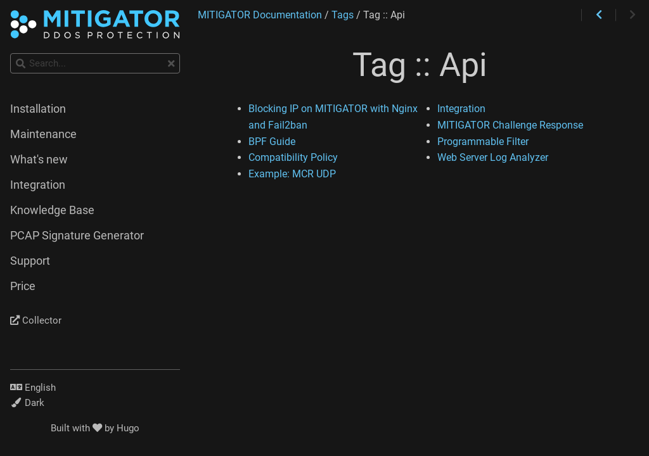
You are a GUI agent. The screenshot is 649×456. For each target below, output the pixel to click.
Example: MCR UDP (292, 174)
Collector (35, 320)
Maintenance (43, 134)
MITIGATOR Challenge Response (510, 125)
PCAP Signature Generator (77, 235)
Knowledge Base (52, 210)
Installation (38, 109)
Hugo (128, 428)
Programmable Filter (483, 142)
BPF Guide (271, 142)
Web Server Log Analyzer (492, 157)
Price (22, 286)
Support (30, 261)
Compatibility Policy (293, 157)
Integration (461, 109)
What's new (39, 159)
